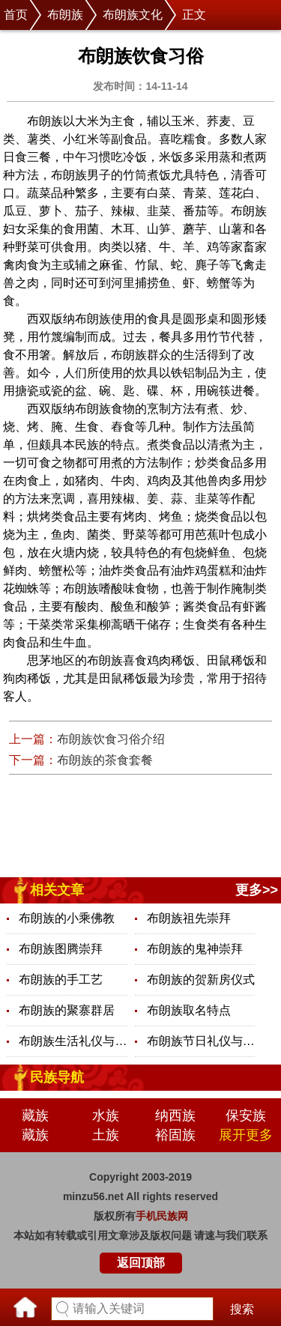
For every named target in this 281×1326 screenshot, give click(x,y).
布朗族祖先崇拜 (189, 918)
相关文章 (57, 890)
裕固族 (175, 1134)
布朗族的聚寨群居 (67, 1010)
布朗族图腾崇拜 (61, 948)
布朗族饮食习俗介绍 (111, 739)
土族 (105, 1134)
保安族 (246, 1115)
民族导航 (57, 1077)
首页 (16, 14)
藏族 (35, 1115)
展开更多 (246, 1134)
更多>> (256, 890)
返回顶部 (141, 1262)
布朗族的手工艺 (61, 979)
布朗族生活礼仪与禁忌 (73, 1041)
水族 (105, 1115)
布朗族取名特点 (189, 1010)
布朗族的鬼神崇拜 (195, 948)
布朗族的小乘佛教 (67, 918)
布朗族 (65, 14)
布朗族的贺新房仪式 (201, 979)
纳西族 (175, 1115)
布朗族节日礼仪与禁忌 (201, 1041)
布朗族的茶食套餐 (105, 760)
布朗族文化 (133, 14)
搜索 (242, 1309)
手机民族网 (162, 1216)
